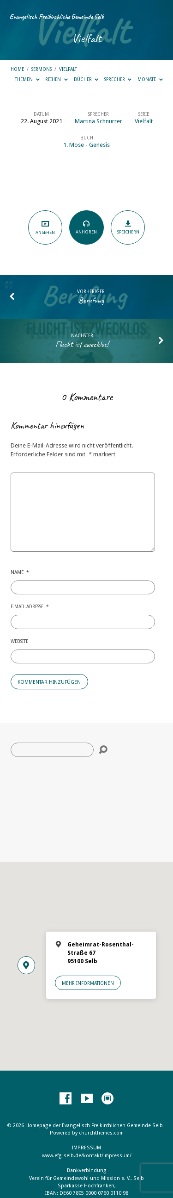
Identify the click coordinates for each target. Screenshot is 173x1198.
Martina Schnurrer (98, 121)
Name (20, 572)
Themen (27, 79)
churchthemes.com (101, 1133)
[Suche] (52, 750)
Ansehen (45, 227)
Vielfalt (68, 69)
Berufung (91, 300)
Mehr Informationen (88, 983)
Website (19, 641)
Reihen (56, 79)
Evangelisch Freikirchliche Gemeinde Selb (57, 17)
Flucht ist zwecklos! (81, 344)
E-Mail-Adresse (30, 606)
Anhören (86, 227)
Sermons (41, 69)
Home (17, 69)
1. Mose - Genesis (86, 144)
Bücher (86, 79)
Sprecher (118, 79)
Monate (150, 79)
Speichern (128, 227)
